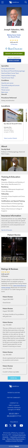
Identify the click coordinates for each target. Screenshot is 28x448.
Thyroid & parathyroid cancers (10, 85)
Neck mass (4, 92)
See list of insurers (6, 230)
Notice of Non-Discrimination (16, 439)
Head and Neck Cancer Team (10, 73)
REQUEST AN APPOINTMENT (14, 53)
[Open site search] (26, 2)
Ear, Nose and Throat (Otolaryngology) (13, 71)
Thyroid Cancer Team (7, 78)
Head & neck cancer (7, 83)
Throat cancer (5, 90)
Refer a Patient (14, 60)
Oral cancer (4, 87)
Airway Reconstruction (8, 68)
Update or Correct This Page (14, 441)
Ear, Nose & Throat (14, 37)
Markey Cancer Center (14, 35)
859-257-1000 (13, 413)
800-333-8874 (11, 416)
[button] (2, 2)
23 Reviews (14, 44)
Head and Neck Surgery (8, 75)
